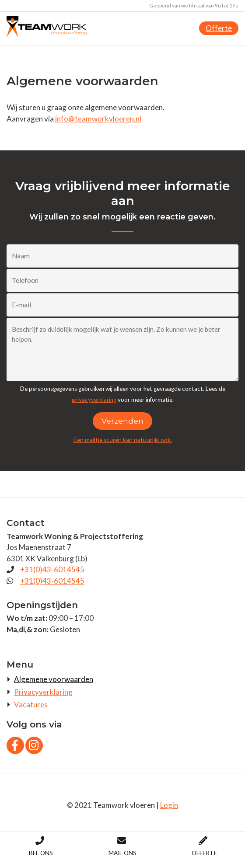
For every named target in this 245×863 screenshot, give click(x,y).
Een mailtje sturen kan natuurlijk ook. (123, 439)
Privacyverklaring (43, 691)
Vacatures (31, 704)
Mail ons (122, 846)
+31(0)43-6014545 (52, 569)
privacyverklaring (94, 399)
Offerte (219, 28)
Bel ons (41, 846)
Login (169, 805)
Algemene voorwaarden (53, 679)
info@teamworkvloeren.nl (98, 118)
